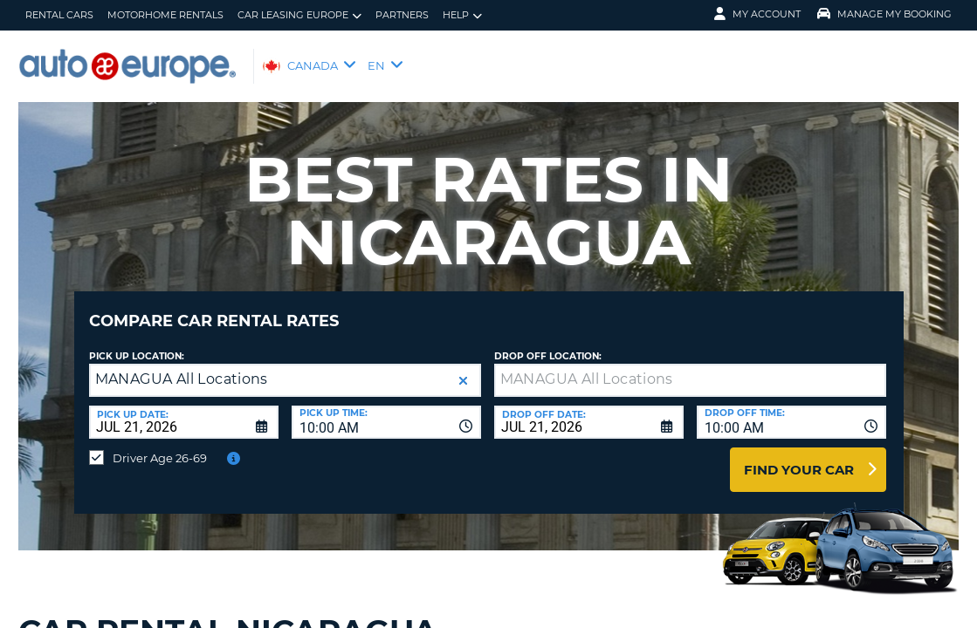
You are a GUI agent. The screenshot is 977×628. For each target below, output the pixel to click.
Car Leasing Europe (299, 15)
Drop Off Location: (548, 343)
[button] (463, 368)
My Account (757, 14)
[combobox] (386, 409)
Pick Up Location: (136, 343)
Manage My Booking (884, 14)
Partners (402, 15)
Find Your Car (799, 456)
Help (462, 15)
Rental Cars (59, 15)
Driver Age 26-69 (160, 445)
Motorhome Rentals (165, 15)
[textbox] (690, 367)
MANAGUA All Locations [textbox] (181, 366)
